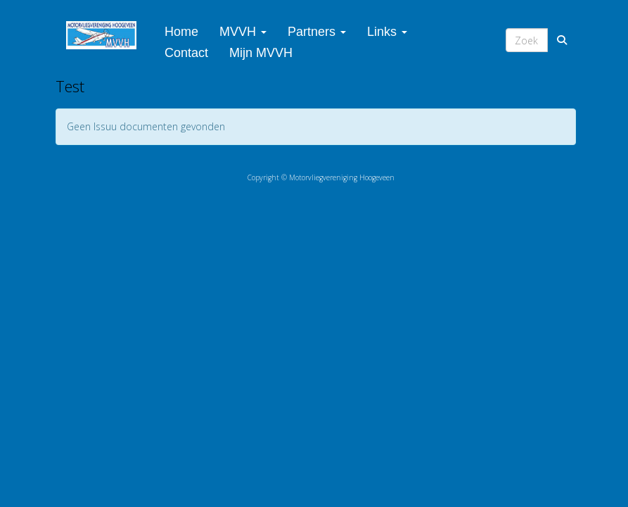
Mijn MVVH (261, 53)
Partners (317, 32)
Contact (186, 53)
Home (181, 32)
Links (387, 32)
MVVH (243, 32)
